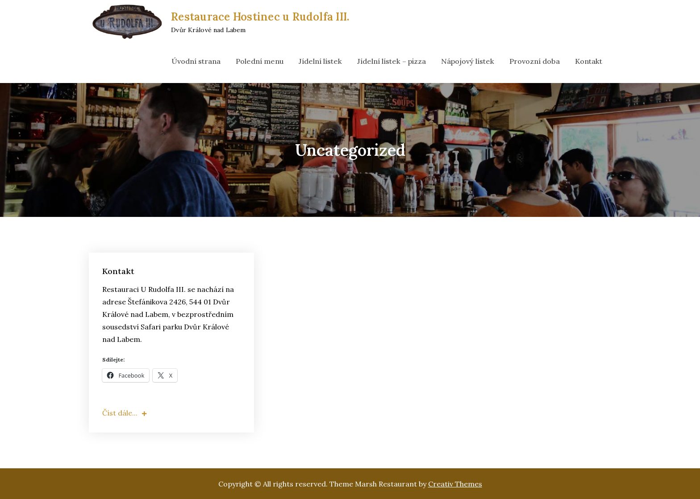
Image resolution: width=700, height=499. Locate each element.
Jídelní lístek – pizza (391, 61)
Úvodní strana (196, 61)
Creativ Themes (455, 483)
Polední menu (259, 61)
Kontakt (588, 61)
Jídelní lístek (320, 61)
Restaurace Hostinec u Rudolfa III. (260, 17)
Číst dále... (124, 412)
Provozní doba (534, 61)
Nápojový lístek (467, 61)
